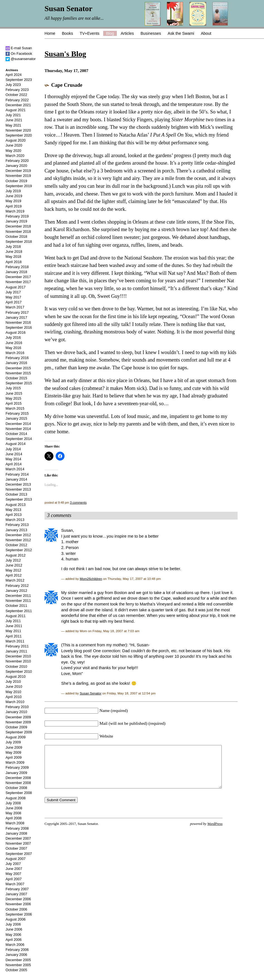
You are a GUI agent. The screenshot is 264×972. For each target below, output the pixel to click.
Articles (127, 33)
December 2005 (18, 960)
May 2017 (13, 297)
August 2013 (16, 505)
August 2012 (16, 555)
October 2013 (16, 494)
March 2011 (15, 641)
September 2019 (19, 186)
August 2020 (16, 140)
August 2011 (16, 616)
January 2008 (16, 833)
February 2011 (17, 646)
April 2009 (14, 757)
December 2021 (18, 105)
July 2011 (13, 621)
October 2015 (16, 378)
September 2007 (19, 854)
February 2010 (17, 707)
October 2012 (16, 545)
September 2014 (19, 439)
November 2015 (18, 373)
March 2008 (15, 823)
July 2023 (13, 85)
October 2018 (16, 236)
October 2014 (16, 434)
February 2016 (17, 358)
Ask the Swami (181, 33)
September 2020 (19, 135)
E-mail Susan (19, 48)
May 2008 (13, 813)
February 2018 (17, 267)
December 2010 (18, 656)
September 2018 (19, 241)
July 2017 (13, 292)
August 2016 (16, 332)
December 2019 (18, 171)
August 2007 (16, 859)
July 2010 (13, 681)
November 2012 (18, 540)
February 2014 (17, 474)
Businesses (150, 33)
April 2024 (14, 75)
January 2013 (16, 530)
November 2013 (18, 489)
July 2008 (13, 803)
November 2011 (18, 600)
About (206, 33)
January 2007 (16, 894)
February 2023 (17, 90)
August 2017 (16, 287)
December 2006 (18, 899)
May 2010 (13, 692)
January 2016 (16, 363)
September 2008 (19, 793)
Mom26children (91, 578)
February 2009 (17, 767)
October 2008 (16, 788)
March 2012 (15, 580)
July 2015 (13, 388)
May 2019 (13, 201)
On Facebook (19, 53)
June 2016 (14, 343)
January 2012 (16, 590)
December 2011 (18, 595)
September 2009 (19, 732)
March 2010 (15, 702)
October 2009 (16, 727)
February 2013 (17, 525)
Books (67, 33)
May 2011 (13, 631)
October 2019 (16, 181)
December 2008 (18, 778)
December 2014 (18, 424)
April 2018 (14, 262)
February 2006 (17, 950)
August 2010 (16, 676)
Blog (110, 33)
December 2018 (18, 226)
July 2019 (13, 191)
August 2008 (16, 798)
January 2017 (16, 317)
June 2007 (14, 869)
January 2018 (16, 272)
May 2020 (13, 151)
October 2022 (16, 95)
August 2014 (16, 444)
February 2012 (17, 585)
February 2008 (17, 828)
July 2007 (13, 864)
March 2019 (15, 211)
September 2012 (19, 550)
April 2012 (14, 575)
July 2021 (13, 115)
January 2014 (16, 479)
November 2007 (18, 843)
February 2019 (17, 216)
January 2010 (16, 712)
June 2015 (14, 393)
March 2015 (15, 408)
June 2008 (14, 808)
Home (50, 33)
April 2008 (14, 818)
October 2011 (16, 606)
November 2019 (18, 176)
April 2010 (14, 697)
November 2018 (18, 231)
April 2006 (14, 940)
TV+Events (89, 33)
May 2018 (13, 256)
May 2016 (13, 348)
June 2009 (14, 747)
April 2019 (14, 206)
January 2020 (16, 166)
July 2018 (13, 246)
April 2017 (14, 302)
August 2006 (16, 919)
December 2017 (18, 277)
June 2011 (14, 626)
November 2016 (18, 322)
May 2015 (13, 398)
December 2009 (18, 717)
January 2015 (16, 418)
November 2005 (18, 965)
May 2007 (13, 874)
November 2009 (18, 722)
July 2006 (13, 924)
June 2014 (14, 454)
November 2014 (18, 429)
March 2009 (15, 762)
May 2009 (13, 752)
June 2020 (14, 145)
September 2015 (19, 383)
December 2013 (18, 484)
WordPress (215, 832)
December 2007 (18, 838)
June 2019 (14, 196)
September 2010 (19, 671)
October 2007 (16, 848)
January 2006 (16, 955)
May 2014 (13, 459)
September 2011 (19, 611)
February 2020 (17, 161)
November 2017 (18, 282)
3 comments (78, 502)
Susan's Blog (65, 54)
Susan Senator (91, 693)
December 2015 (18, 368)
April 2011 (14, 636)
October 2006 (16, 909)
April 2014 (14, 464)
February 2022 (17, 100)
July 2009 (13, 742)
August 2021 (16, 110)
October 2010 (16, 666)
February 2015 (17, 413)
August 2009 (16, 737)
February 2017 (17, 312)
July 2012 (13, 560)
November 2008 (18, 783)
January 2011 (16, 651)
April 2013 (14, 515)
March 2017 (15, 307)
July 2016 (13, 337)
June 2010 (14, 686)
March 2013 (15, 520)
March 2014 (15, 469)
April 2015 (14, 403)
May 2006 (13, 935)
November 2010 (18, 661)
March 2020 (15, 156)
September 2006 (19, 914)
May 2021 (13, 125)
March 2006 (15, 945)
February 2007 (17, 889)
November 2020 (18, 130)
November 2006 (18, 904)
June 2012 (14, 565)
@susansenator (21, 59)
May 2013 (13, 510)
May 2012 (13, 570)
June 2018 (14, 251)
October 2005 (16, 970)
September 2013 (19, 499)
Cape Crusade (66, 85)
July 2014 (13, 449)
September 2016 (19, 327)
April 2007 (14, 879)
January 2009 (16, 773)
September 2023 (19, 80)
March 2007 (15, 884)
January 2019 (16, 221)
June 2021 (14, 120)
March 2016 (15, 353)
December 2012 (18, 535)
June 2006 (14, 929)
